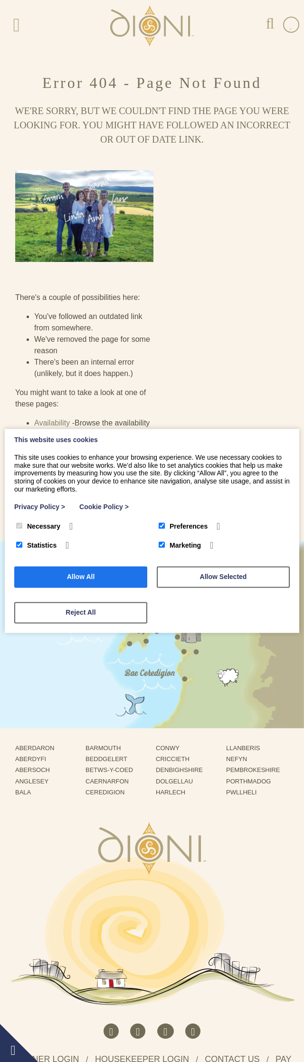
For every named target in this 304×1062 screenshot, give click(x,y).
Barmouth (107, 636)
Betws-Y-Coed (113, 659)
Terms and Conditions (150, 1022)
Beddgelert (110, 647)
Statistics (36, 546)
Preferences (183, 526)
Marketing (180, 546)
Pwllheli (245, 681)
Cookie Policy (104, 507)
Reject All (80, 613)
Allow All (81, 577)
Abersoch (36, 659)
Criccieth (176, 647)
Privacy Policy (92, 1022)
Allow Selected (223, 577)
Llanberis (246, 636)
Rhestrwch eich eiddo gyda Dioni (99, 974)
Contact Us (195, 354)
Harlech (174, 681)
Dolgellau (178, 670)
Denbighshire (183, 659)
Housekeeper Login (142, 948)
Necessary (38, 526)
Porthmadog (252, 670)
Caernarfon (111, 670)
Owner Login (48, 948)
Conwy (171, 636)
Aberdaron (38, 636)
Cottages (192, 332)
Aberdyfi (34, 647)
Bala (26, 681)
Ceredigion (109, 681)
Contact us (232, 948)
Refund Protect (210, 1022)
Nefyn (240, 647)
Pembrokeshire (256, 659)
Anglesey (35, 670)
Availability (194, 309)
